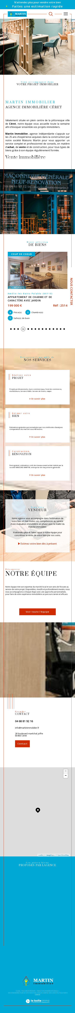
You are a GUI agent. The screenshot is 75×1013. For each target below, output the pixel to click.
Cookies (37, 994)
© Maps (49, 855)
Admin (45, 993)
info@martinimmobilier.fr (27, 727)
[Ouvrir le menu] (66, 14)
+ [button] (66, 771)
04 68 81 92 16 (24, 721)
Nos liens (52, 993)
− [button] (66, 776)
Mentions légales (36, 993)
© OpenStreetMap (62, 855)
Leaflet (40, 855)
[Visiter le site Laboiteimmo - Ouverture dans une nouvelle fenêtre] (37, 1004)
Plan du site (24, 993)
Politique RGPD (62, 993)
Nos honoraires (13, 993)
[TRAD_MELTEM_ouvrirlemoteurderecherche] (51, 14)
